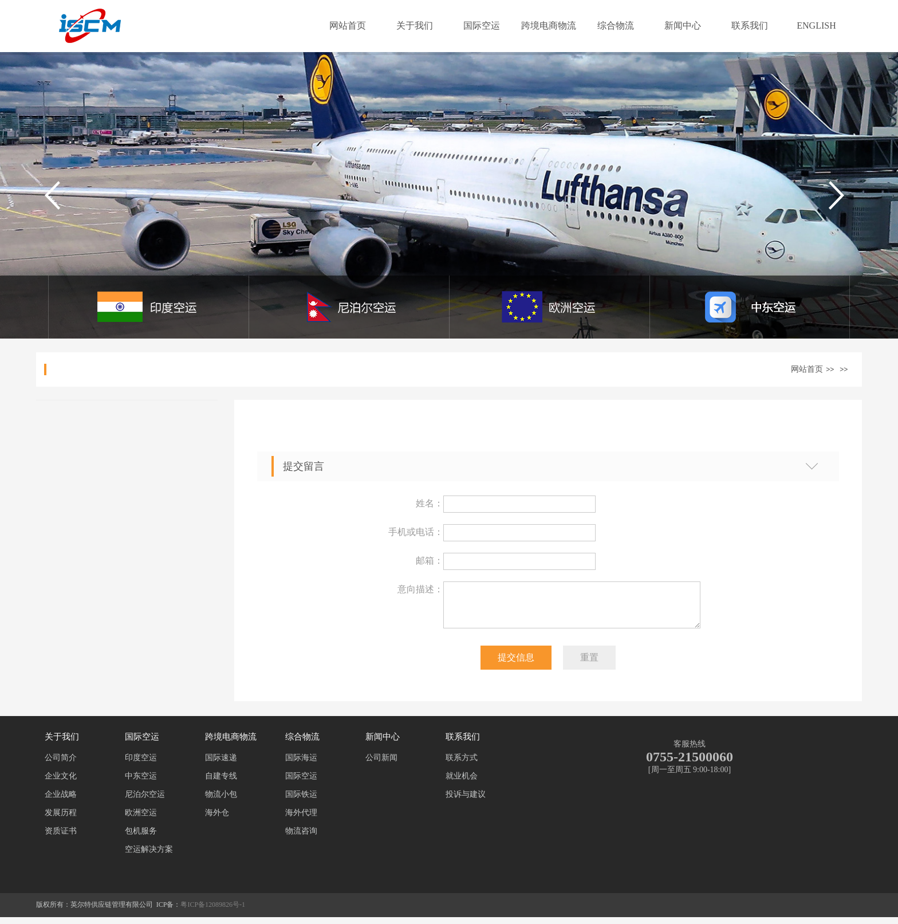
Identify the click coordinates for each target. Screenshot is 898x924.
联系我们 (749, 25)
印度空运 (141, 764)
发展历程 (61, 819)
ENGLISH (816, 25)
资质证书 (61, 837)
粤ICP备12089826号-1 (212, 911)
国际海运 (301, 764)
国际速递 (221, 764)
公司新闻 (381, 764)
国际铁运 (301, 801)
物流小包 (221, 801)
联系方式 (462, 764)
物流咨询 (301, 837)
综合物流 (615, 25)
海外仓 (217, 819)
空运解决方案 (149, 856)
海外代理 (301, 819)
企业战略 (61, 801)
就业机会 (462, 782)
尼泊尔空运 (145, 801)
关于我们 (414, 25)
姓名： (429, 503)
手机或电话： (415, 532)
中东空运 (141, 782)
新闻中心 (682, 25)
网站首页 (347, 25)
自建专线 (221, 782)
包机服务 (141, 837)
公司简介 (61, 764)
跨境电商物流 (548, 25)
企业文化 (61, 782)
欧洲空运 (141, 819)
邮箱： (429, 560)
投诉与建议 (466, 801)
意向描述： (420, 589)
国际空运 (481, 25)
